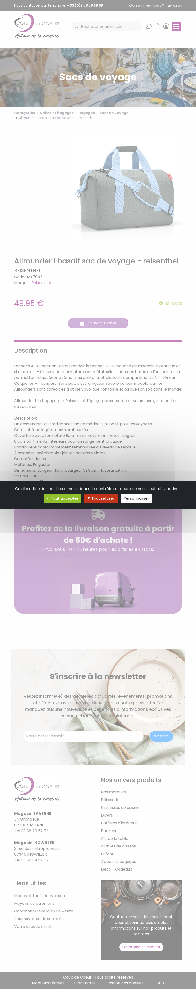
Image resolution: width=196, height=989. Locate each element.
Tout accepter (63, 498)
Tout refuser (101, 498)
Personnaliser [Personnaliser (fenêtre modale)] (136, 498)
